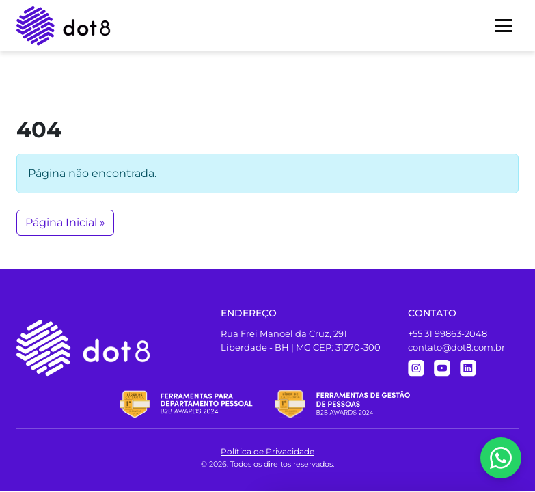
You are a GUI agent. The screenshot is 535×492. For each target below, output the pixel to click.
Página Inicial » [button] (65, 222)
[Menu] (503, 25)
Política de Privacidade (267, 451)
